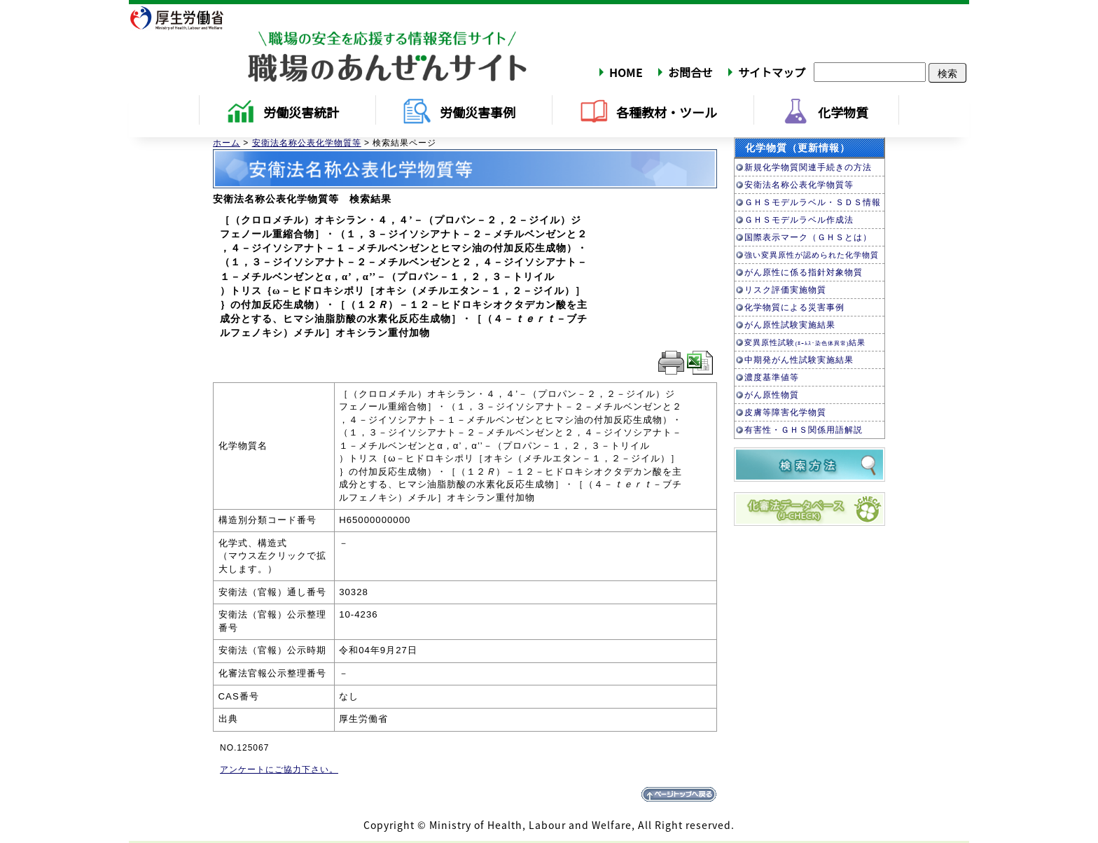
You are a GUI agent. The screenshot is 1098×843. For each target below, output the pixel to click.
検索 (947, 73)
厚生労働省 (185, 17)
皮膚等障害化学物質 (785, 412)
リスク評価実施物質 (785, 290)
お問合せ (690, 72)
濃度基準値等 (771, 377)
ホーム (226, 143)
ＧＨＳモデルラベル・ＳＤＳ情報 (812, 202)
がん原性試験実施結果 (789, 325)
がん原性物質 (771, 395)
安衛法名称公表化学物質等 (306, 143)
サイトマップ (771, 72)
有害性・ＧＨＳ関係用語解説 (803, 430)
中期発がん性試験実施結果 (799, 360)
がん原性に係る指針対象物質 (803, 272)
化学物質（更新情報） (797, 147)
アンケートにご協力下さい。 (279, 769)
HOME (626, 72)
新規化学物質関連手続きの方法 (808, 167)
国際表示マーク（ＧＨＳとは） (808, 237)
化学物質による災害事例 (794, 307)
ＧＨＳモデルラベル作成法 (799, 220)
